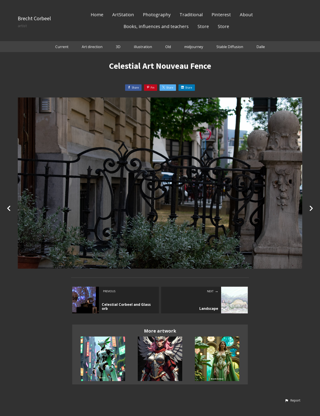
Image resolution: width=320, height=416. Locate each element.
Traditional (191, 15)
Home (97, 15)
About (246, 15)
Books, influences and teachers (156, 26)
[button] (292, 400)
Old (168, 46)
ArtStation (123, 15)
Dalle (260, 46)
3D (118, 46)
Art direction (92, 46)
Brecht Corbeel (34, 18)
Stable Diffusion (229, 46)
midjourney (193, 46)
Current (61, 46)
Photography (157, 15)
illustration (143, 46)
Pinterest (221, 15)
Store (203, 26)
